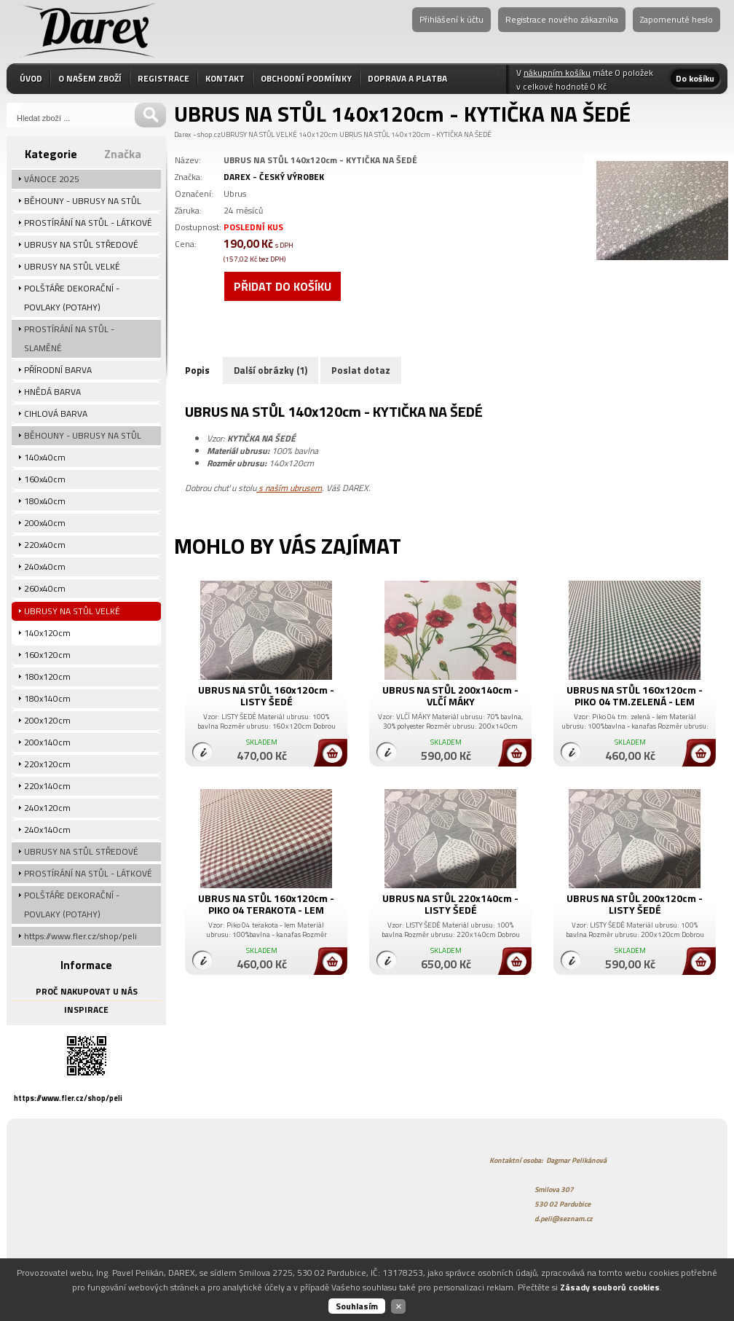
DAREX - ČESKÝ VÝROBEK (274, 177)
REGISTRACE (163, 78)
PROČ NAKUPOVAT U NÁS (87, 991)
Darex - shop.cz (197, 134)
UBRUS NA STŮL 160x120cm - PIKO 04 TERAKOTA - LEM (266, 903)
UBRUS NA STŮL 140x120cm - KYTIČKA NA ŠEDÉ (415, 134)
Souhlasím (357, 1306)
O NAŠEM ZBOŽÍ (90, 78)
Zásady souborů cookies (610, 1287)
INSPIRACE (86, 1009)
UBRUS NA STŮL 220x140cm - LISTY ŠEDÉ (450, 903)
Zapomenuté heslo (676, 19)
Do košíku (695, 78)
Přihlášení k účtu (451, 19)
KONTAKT (225, 78)
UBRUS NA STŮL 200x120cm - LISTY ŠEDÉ (635, 903)
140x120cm (318, 134)
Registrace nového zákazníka (561, 19)
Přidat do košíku (282, 286)
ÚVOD (31, 78)
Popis (197, 370)
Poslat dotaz (360, 370)
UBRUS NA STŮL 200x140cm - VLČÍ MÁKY (450, 695)
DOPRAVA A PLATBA (407, 78)
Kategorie (51, 153)
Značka (122, 153)
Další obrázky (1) (270, 370)
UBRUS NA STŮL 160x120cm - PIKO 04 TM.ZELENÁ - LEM (635, 695)
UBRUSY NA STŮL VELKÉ (259, 134)
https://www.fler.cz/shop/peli (68, 1098)
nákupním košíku (557, 72)
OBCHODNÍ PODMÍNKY (306, 78)
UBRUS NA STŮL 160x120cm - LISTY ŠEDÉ (266, 695)
